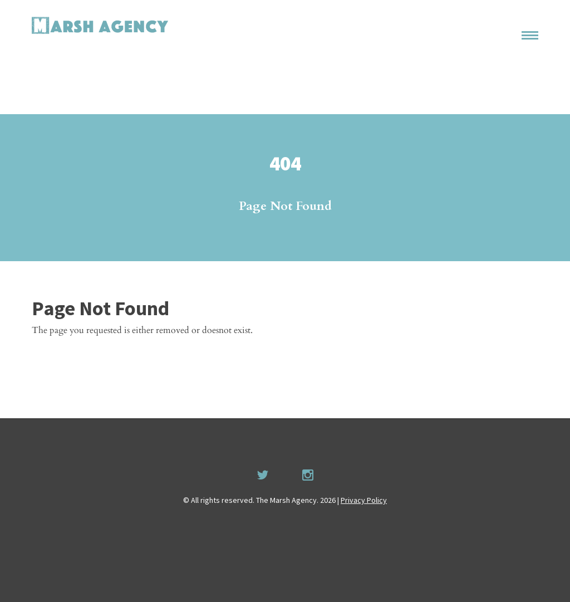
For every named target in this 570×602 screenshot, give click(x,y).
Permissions (503, 67)
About (515, 46)
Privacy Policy (364, 500)
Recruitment (508, 88)
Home (515, 25)
